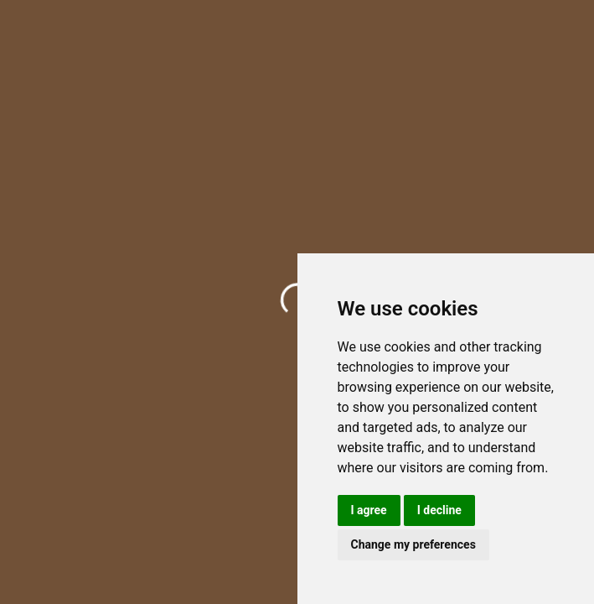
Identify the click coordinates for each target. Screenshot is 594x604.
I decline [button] (439, 510)
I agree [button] (369, 510)
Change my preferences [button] (413, 544)
